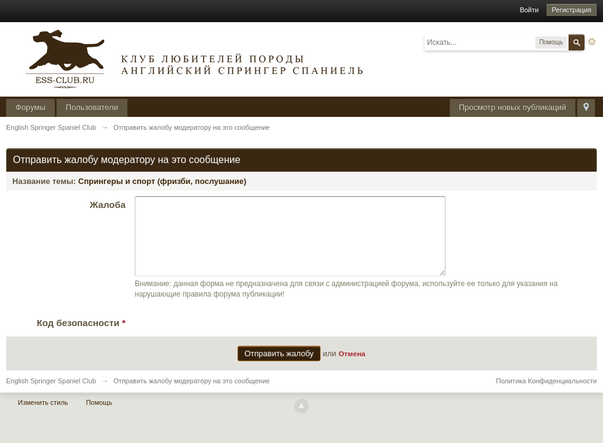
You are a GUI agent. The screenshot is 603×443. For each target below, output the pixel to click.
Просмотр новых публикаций (512, 107)
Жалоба (108, 204)
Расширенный (592, 42)
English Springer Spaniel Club (51, 395)
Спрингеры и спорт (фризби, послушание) (162, 181)
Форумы (30, 107)
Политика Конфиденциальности (546, 395)
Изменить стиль (43, 417)
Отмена (351, 368)
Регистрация (571, 10)
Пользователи (92, 107)
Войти (529, 10)
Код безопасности (81, 337)
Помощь (99, 417)
